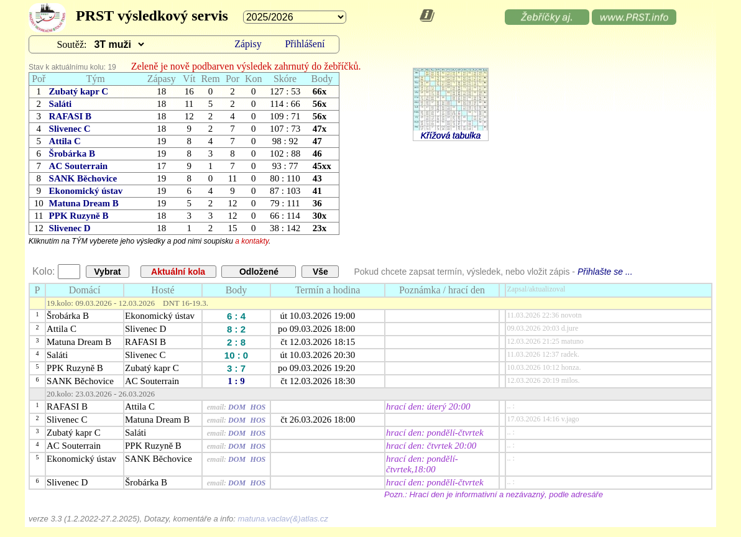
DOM (237, 407)
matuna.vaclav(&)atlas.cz (283, 518)
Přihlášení (304, 44)
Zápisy (248, 44)
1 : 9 (236, 381)
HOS (258, 407)
